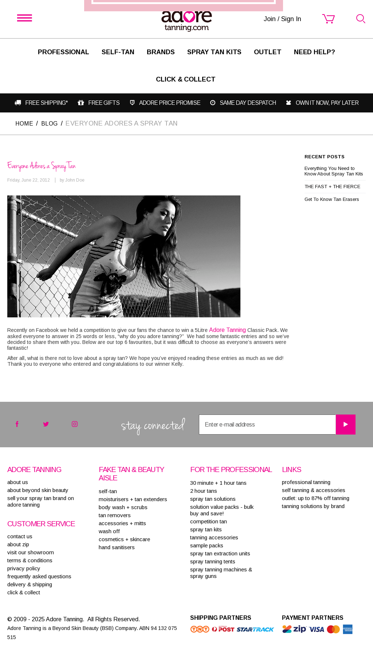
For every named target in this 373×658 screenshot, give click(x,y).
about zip (18, 544)
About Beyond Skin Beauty (37, 490)
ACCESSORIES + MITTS (122, 523)
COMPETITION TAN (208, 521)
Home (25, 123)
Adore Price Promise (170, 103)
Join (230, 362)
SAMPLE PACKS (206, 545)
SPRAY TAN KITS (206, 529)
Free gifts (104, 103)
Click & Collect (186, 79)
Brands (160, 52)
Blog (52, 123)
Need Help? (314, 52)
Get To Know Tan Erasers (332, 199)
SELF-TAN (118, 52)
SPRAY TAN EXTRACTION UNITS (220, 553)
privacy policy (23, 568)
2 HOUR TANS (203, 490)
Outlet (267, 52)
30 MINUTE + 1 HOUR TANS (218, 482)
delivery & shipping (29, 584)
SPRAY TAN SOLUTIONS (213, 498)
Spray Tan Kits (214, 52)
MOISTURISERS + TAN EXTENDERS (133, 499)
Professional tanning (306, 482)
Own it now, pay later (328, 103)
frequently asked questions (39, 576)
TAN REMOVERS (115, 515)
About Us (17, 482)
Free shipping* (45, 103)
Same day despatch (249, 103)
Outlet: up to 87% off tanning (315, 498)
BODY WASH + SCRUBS (123, 507)
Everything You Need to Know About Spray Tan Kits (334, 170)
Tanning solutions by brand (313, 506)
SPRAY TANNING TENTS (212, 561)
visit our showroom (30, 552)
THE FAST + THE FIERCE (332, 186)
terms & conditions (29, 560)
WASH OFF (109, 531)
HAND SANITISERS (117, 547)
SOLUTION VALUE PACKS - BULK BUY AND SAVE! (222, 509)
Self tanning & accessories (313, 490)
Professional (63, 52)
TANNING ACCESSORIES (214, 537)
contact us (19, 536)
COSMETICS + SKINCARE (124, 539)
